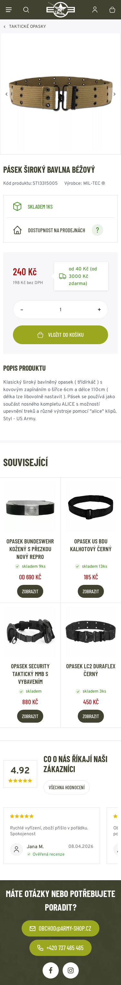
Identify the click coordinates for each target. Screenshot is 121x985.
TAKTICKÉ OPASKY (27, 26)
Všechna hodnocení (67, 787)
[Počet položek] (60, 309)
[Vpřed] (114, 94)
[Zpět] (6, 94)
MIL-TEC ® (94, 183)
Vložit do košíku (60, 334)
